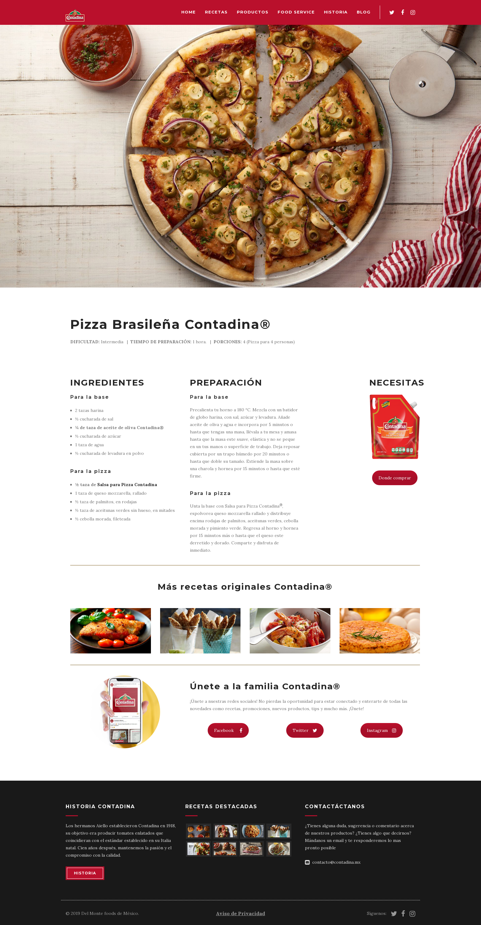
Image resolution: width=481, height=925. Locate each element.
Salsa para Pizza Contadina (127, 484)
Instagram (381, 730)
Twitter (305, 730)
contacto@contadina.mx (336, 862)
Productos (252, 12)
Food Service (296, 12)
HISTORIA (85, 873)
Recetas (216, 12)
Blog (364, 12)
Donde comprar (395, 478)
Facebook (228, 730)
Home (188, 12)
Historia (336, 12)
